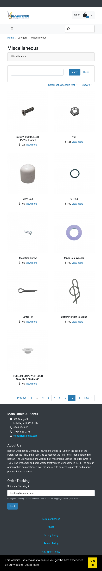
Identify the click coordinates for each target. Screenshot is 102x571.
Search (74, 72)
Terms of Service (51, 519)
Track (13, 506)
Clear (86, 72)
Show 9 (86, 85)
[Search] (80, 29)
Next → (88, 397)
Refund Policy (51, 543)
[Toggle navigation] (9, 3)
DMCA (51, 527)
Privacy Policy (51, 535)
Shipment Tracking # (18, 486)
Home (10, 37)
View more (31, 144)
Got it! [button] (93, 562)
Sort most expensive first (61, 85)
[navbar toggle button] (11, 29)
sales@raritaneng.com (25, 435)
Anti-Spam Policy (51, 551)
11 (79, 397)
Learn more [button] (32, 564)
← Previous (20, 397)
